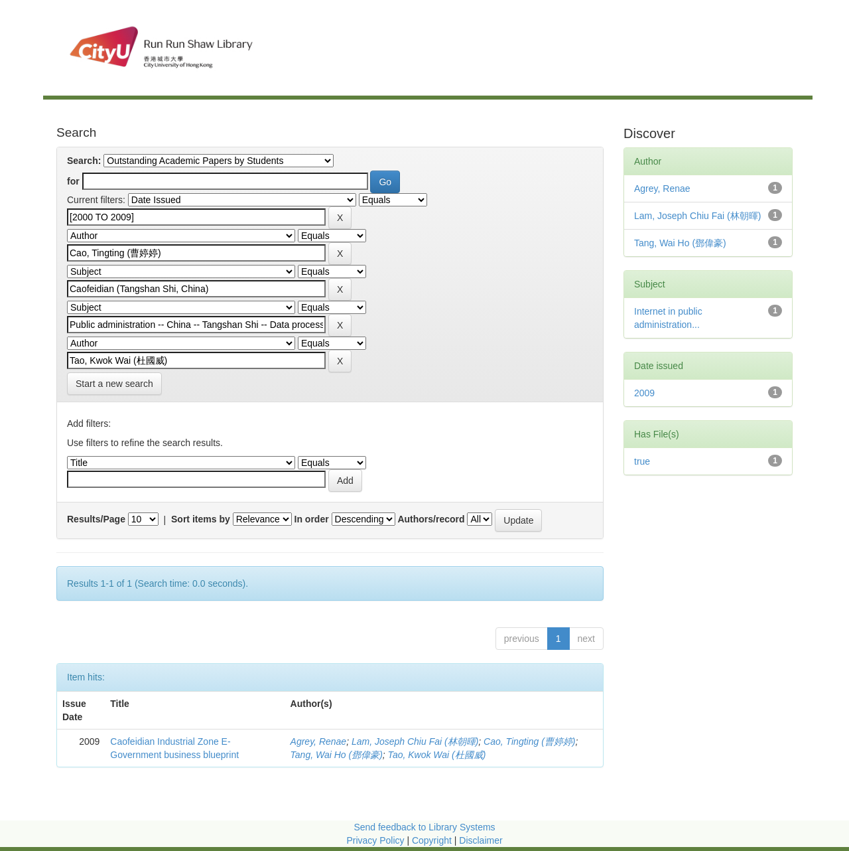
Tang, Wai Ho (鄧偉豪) (337, 754)
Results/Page (96, 519)
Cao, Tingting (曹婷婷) (529, 741)
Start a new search (114, 383)
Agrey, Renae (319, 741)
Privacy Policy (375, 840)
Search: (84, 160)
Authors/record (430, 519)
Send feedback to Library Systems (424, 827)
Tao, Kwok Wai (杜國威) (437, 754)
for (73, 181)
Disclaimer (480, 840)
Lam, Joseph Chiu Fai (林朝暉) (415, 741)
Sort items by (200, 519)
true (642, 461)
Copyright (433, 840)
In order (311, 519)
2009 (644, 393)
